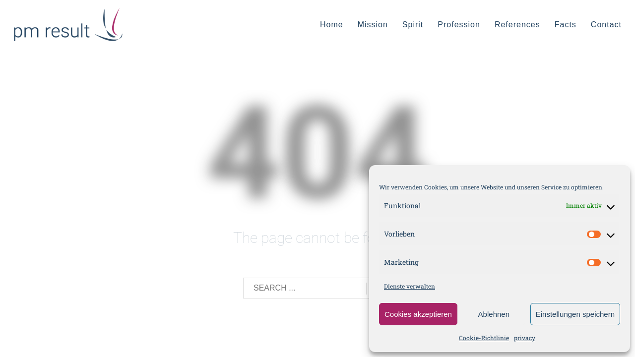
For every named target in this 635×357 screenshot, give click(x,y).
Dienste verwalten (409, 286)
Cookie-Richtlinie (484, 338)
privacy (524, 338)
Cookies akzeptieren (418, 314)
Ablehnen (493, 314)
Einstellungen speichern (575, 314)
